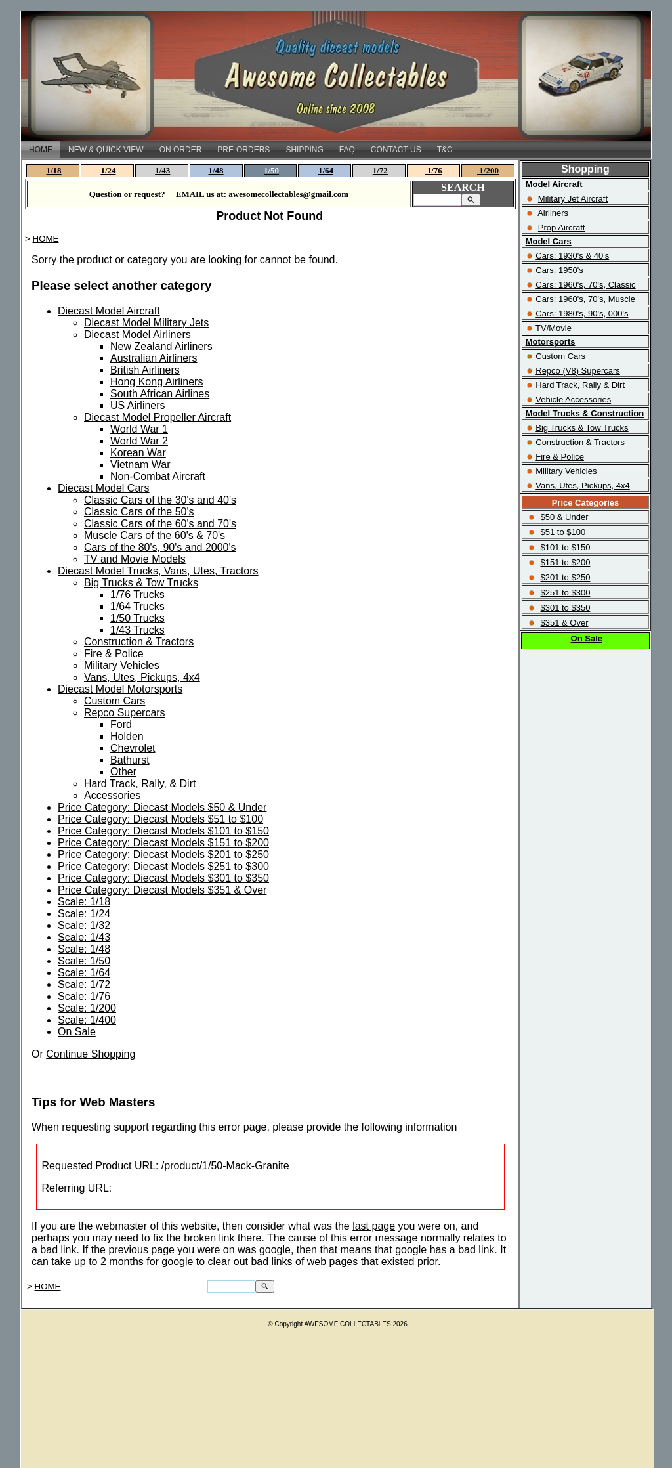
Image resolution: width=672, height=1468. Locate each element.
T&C (445, 149)
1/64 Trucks (137, 606)
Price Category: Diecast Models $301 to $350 (163, 878)
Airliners (552, 213)
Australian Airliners (154, 358)
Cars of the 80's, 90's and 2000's (160, 547)
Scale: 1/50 (84, 960)
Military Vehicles (121, 665)
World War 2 (139, 440)
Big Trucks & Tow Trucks (141, 582)
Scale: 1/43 (84, 937)
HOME (40, 149)
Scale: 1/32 (84, 925)
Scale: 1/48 (84, 949)
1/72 (380, 170)
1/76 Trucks (137, 594)
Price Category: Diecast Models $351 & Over (162, 890)
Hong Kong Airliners (156, 381)
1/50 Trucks (137, 618)
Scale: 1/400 (87, 1019)
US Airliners (137, 405)
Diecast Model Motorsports (120, 689)
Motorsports (551, 342)
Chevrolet (132, 748)
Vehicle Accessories (573, 399)
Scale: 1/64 (84, 972)
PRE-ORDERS (243, 149)
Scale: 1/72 (84, 984)
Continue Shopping (90, 1054)
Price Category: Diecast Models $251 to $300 (163, 866)
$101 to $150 (565, 547)
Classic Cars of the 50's (139, 511)
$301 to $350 (565, 608)
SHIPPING (304, 149)
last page (373, 1226)
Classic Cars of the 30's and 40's (160, 500)
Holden (127, 736)
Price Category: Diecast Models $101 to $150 (163, 830)
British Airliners (145, 370)
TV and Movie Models (135, 559)
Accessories (112, 795)
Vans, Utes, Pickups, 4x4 (142, 677)
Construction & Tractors (139, 641)
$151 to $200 (565, 562)
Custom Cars (114, 700)
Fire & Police (114, 653)
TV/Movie (554, 328)
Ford (121, 724)
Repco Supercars (124, 712)
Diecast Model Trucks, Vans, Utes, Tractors (158, 570)
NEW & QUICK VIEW (106, 149)
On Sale (77, 1031)
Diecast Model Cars (104, 488)
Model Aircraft (554, 184)
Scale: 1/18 (84, 901)
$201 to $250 (565, 577)
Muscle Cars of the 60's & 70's (154, 535)
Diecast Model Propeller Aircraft (157, 417)
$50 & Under (564, 517)
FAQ (347, 149)
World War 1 (139, 429)
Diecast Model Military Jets (146, 322)
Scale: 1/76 (84, 996)
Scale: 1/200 (87, 1008)
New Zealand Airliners (161, 346)
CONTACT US (396, 149)
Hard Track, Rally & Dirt (580, 385)
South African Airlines (159, 393)
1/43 (162, 170)
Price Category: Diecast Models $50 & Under (162, 807)
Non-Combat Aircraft (157, 476)
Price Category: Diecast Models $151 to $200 (163, 842)
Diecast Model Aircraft (109, 310)
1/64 (325, 170)
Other (123, 771)
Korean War (138, 452)
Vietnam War (140, 464)
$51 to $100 (562, 532)
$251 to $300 (565, 592)
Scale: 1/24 (84, 913)
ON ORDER (180, 149)
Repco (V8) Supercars (578, 371)
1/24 (108, 170)
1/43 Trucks (137, 630)
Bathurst (130, 760)
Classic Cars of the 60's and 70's (160, 523)
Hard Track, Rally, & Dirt (140, 783)
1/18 (54, 170)
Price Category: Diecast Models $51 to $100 (160, 819)
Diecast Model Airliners (137, 334)
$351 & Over (564, 623)
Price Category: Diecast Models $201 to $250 (163, 854)
